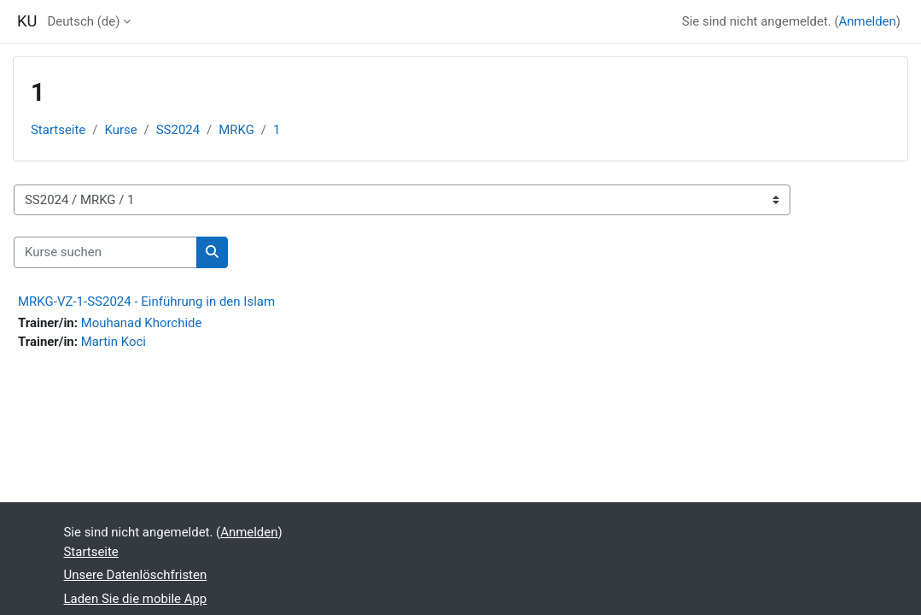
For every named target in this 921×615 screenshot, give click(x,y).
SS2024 (178, 130)
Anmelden (867, 21)
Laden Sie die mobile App (135, 598)
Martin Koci (113, 341)
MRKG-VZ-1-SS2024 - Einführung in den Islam (146, 301)
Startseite (58, 130)
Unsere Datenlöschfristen (135, 575)
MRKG (236, 130)
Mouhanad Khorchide (141, 323)
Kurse (120, 130)
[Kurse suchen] (105, 252)
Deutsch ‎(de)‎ (83, 21)
